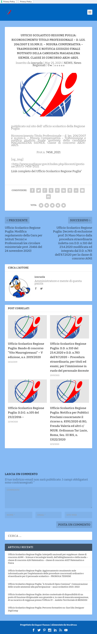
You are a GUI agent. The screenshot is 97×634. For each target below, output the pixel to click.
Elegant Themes (42, 625)
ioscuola (36, 63)
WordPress (71, 625)
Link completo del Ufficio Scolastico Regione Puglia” (46, 171)
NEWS (68, 63)
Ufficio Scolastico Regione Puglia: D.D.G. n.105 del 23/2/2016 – (26, 412)
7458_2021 (53, 152)
